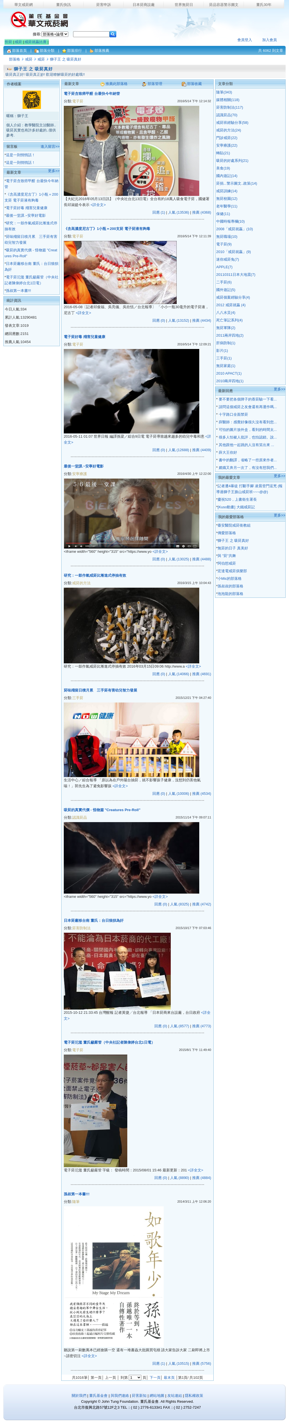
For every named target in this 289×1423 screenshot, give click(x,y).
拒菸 (8, 42)
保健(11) (223, 214)
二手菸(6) (224, 282)
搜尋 (36, 34)
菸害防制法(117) (229, 107)
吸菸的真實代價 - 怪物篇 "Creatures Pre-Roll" (102, 810)
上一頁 (110, 1377)
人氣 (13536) (178, 212)
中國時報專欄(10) (230, 221)
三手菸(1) (224, 358)
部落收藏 (194, 84)
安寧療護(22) (226, 145)
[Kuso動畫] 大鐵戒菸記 (236, 507)
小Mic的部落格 (230, 578)
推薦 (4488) (201, 559)
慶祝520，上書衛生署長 (237, 499)
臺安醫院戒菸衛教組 (234, 525)
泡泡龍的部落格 (230, 594)
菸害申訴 (103, 5)
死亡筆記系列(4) (229, 320)
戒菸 (18, 42)
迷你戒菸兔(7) (227, 259)
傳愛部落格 (227, 533)
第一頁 (96, 1377)
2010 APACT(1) (229, 373)
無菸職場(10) (226, 236)
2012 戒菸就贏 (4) (231, 305)
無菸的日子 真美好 (233, 548)
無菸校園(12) (226, 198)
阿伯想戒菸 (227, 563)
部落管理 (155, 84)
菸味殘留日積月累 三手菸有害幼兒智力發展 (100, 690)
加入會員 (269, 40)
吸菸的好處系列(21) (232, 160)
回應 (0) (158, 320)
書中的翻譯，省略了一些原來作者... (247, 460)
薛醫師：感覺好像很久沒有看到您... (247, 422)
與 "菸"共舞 (227, 556)
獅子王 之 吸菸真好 (65, 59)
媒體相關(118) (227, 100)
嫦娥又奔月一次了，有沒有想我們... (247, 468)
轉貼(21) (223, 153)
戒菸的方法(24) (228, 130)
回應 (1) (158, 212)
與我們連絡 (120, 1395)
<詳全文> (98, 205)
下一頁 (155, 1377)
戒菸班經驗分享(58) (232, 122)
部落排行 (74, 50)
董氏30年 (263, 5)
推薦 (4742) (201, 904)
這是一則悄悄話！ (20, 155)
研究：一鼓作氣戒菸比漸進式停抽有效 (95, 575)
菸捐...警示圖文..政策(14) (236, 183)
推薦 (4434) (201, 320)
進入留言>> (50, 146)
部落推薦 (102, 50)
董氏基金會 (98, 1395)
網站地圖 (157, 1395)
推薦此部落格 (116, 84)
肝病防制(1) (225, 343)
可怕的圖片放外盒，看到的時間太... (247, 430)
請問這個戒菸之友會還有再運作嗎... (247, 407)
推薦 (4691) (201, 674)
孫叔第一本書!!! (18, 290)
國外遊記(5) (225, 290)
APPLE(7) (224, 267)
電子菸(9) (224, 244)
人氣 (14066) (178, 674)
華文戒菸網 (23, 5)
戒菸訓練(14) (226, 191)
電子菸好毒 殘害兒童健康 (26, 208)
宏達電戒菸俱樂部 (232, 571)
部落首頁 (19, 50)
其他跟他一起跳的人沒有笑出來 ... (246, 445)
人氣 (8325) (179, 904)
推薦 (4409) (201, 450)
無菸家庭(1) (225, 366)
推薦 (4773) (201, 1026)
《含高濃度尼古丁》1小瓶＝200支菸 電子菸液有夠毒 (107, 229)
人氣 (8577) (179, 1026)
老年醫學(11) (226, 206)
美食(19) (223, 168)
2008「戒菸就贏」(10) (234, 229)
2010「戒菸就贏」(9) (233, 252)
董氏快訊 (63, 5)
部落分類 (47, 50)
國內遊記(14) (226, 176)
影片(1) (222, 350)
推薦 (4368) (201, 212)
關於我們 (79, 1395)
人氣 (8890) (179, 1178)
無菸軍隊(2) (225, 328)
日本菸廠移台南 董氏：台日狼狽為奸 (94, 920)
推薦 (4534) (201, 793)
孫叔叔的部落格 (230, 586)
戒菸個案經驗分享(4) (233, 297)
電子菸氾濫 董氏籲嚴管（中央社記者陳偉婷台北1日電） (109, 1042)
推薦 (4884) (201, 1178)
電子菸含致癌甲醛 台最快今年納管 (92, 93)
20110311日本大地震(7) (235, 274)
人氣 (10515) (178, 1363)
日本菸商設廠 (144, 5)
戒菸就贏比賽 (36, 42)
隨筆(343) (224, 92)
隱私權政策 (194, 1395)
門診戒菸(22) (226, 138)
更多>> (54, 171)
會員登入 (244, 40)
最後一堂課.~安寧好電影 (26, 215)
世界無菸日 (184, 5)
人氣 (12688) (178, 450)
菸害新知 (139, 1395)
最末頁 (169, 1377)
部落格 (14, 59)
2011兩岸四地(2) (230, 335)
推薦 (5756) (201, 1363)
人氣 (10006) (178, 793)
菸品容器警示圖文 (223, 5)
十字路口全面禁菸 (233, 414)
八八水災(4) (225, 312)
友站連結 (175, 1395)
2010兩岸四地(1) (230, 381)
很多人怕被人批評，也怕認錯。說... (247, 437)
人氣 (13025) (178, 559)
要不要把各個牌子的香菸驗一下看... (247, 399)
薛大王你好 (227, 452)
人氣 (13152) (178, 320)
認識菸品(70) (226, 115)
